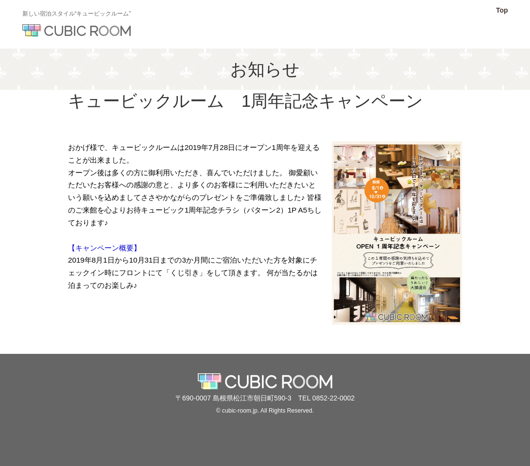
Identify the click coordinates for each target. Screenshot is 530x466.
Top (502, 10)
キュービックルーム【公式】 (76, 30)
